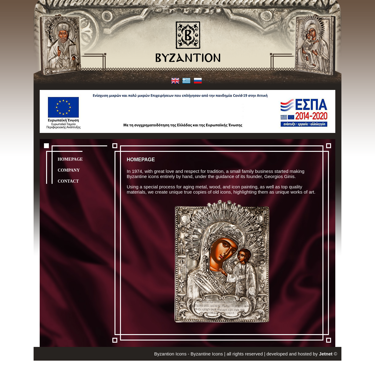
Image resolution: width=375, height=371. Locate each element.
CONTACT (68, 181)
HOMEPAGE (70, 159)
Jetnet (326, 353)
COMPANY (69, 170)
